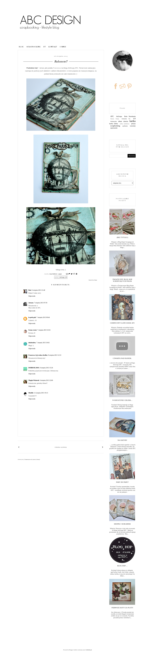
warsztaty (133, 126)
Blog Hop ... (122, 566)
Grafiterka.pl (89, 649)
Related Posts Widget (93, 280)
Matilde (30, 393)
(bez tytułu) (122, 237)
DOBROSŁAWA (33, 368)
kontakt (52, 47)
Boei (29, 290)
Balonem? (60, 61)
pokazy (133, 123)
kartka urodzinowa (124, 123)
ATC (66, 277)
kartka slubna (113, 123)
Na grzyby (122, 440)
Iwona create (32, 330)
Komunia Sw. (126, 119)
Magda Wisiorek (33, 380)
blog (21, 47)
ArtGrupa (61, 277)
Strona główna (61, 447)
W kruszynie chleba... (122, 400)
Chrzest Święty (114, 118)
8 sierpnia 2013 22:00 (46, 380)
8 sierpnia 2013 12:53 (54, 355)
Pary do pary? (122, 482)
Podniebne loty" (32, 68)
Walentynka (113, 121)
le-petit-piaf (32, 317)
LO (134, 119)
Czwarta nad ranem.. (122, 358)
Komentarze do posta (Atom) (32, 459)
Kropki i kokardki (122, 524)
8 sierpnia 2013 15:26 (46, 368)
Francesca (57, 68)
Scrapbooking (33, 47)
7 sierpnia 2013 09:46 (43, 317)
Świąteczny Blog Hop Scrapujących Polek (122, 280)
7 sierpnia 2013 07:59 (40, 303)
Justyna (30, 303)
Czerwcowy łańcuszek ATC (122, 323)
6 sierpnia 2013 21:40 (38, 290)
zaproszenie (113, 128)
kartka (133, 121)
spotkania (125, 126)
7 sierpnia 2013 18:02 (43, 342)
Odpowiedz (31, 296)
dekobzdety (32, 342)
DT (44, 47)
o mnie (63, 47)
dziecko (125, 121)
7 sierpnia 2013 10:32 (43, 330)
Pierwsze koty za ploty (122, 608)
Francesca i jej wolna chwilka (37, 355)
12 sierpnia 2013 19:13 (41, 393)
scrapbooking (115, 126)
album (120, 121)
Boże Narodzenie (130, 116)
